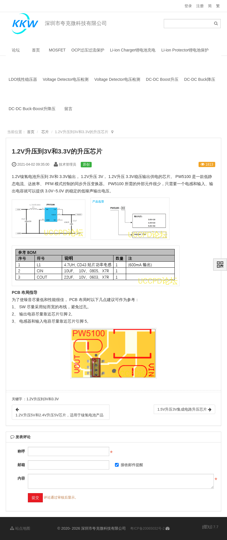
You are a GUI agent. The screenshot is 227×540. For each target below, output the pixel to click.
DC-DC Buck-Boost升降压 (32, 108)
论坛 (16, 50)
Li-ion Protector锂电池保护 (185, 50)
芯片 (45, 132)
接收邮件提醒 (129, 465)
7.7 (210, 527)
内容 (21, 478)
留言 (68, 108)
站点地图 (20, 528)
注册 (200, 6)
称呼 (21, 451)
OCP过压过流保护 (87, 50)
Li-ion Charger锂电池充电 (133, 50)
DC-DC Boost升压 (162, 79)
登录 (188, 6)
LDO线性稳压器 (23, 79)
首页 (36, 50)
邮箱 (21, 465)
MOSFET (57, 50)
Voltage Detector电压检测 (66, 79)
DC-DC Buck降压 (199, 79)
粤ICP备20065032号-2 (147, 528)
